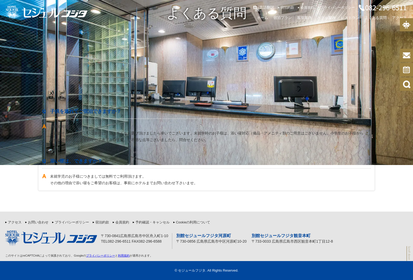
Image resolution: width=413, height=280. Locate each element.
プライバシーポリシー (338, 7)
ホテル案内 (326, 17)
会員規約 (307, 7)
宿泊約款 (287, 7)
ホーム (262, 17)
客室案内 (304, 17)
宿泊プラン (282, 17)
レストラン (350, 17)
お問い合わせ (38, 222)
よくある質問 (376, 17)
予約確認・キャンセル (152, 222)
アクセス (399, 17)
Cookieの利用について (193, 222)
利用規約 (124, 255)
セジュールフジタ (191, 270)
